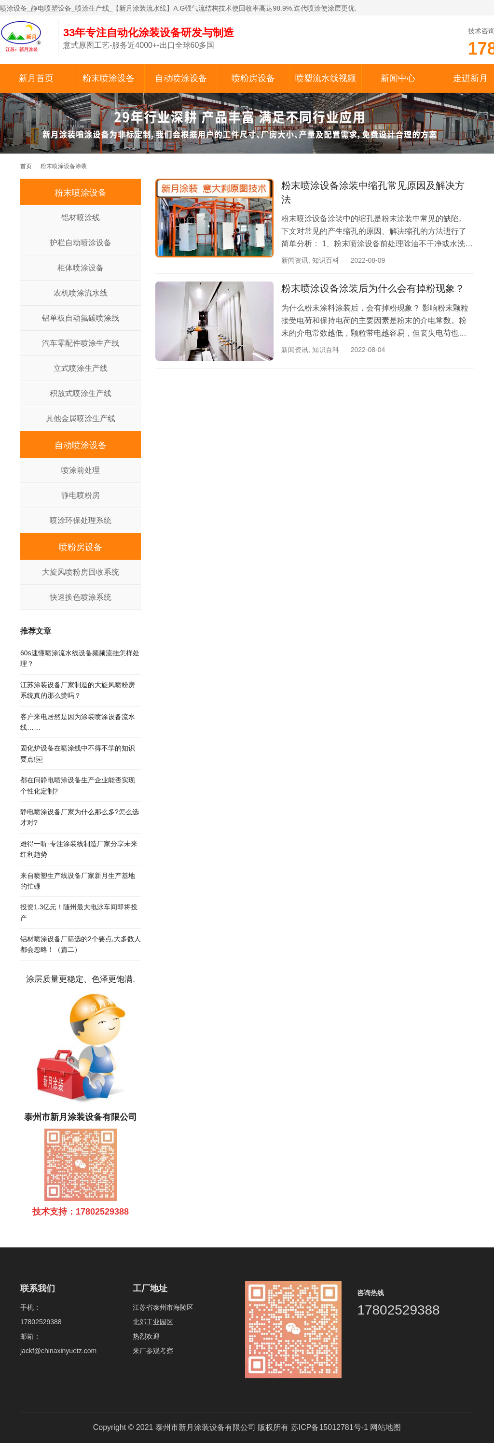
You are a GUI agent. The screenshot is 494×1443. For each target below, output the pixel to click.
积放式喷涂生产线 (80, 393)
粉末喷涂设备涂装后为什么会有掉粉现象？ (373, 288)
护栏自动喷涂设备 (80, 243)
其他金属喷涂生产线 (80, 418)
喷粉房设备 (253, 78)
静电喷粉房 (80, 495)
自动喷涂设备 (181, 78)
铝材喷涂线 (80, 217)
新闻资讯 (294, 260)
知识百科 (325, 260)
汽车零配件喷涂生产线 (80, 343)
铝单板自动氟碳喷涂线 (80, 318)
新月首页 (36, 78)
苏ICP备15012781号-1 (329, 1427)
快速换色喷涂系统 (80, 597)
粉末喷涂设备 (108, 78)
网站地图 (385, 1427)
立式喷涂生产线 (81, 368)
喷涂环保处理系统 (80, 520)
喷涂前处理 (80, 470)
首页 (26, 166)
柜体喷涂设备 (80, 268)
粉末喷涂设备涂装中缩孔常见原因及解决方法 (373, 192)
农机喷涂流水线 (81, 293)
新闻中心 (398, 78)
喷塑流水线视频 (325, 78)
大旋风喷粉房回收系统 (80, 572)
